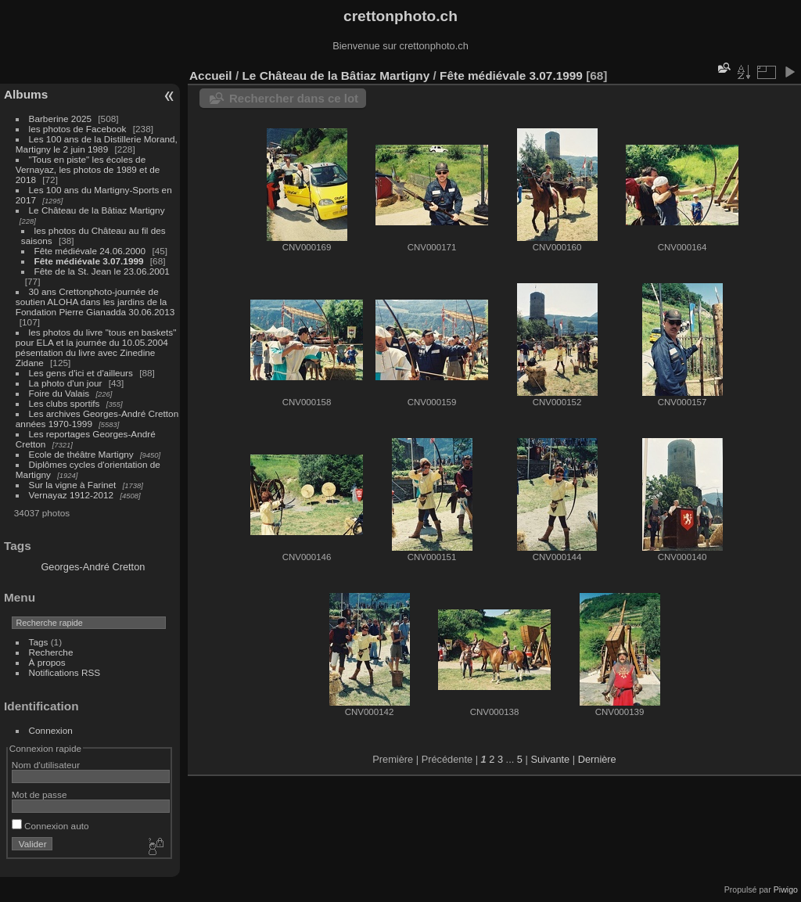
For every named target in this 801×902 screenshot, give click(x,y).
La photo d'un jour (65, 383)
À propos (47, 662)
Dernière (597, 759)
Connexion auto (50, 826)
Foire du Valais (59, 393)
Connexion (51, 730)
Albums (26, 94)
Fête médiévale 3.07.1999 (89, 261)
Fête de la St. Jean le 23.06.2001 (102, 271)
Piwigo (786, 889)
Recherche (51, 652)
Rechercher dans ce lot (293, 98)
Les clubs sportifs (64, 403)
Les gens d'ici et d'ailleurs (81, 373)
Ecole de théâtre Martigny (81, 454)
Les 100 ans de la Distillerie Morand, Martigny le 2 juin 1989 (97, 144)
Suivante (549, 759)
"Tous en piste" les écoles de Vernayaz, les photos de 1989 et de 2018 (88, 169)
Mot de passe (39, 794)
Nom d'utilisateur (46, 765)
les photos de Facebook (78, 129)
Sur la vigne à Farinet (73, 485)
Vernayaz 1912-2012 (71, 495)
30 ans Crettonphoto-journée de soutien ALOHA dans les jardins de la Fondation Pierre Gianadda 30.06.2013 (95, 301)
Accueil (210, 75)
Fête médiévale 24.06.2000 (90, 251)
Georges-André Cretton (93, 567)
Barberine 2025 (60, 118)
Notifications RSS (65, 672)
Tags (38, 642)
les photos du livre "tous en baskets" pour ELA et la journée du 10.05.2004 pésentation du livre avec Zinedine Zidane (96, 347)
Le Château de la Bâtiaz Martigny (97, 210)
